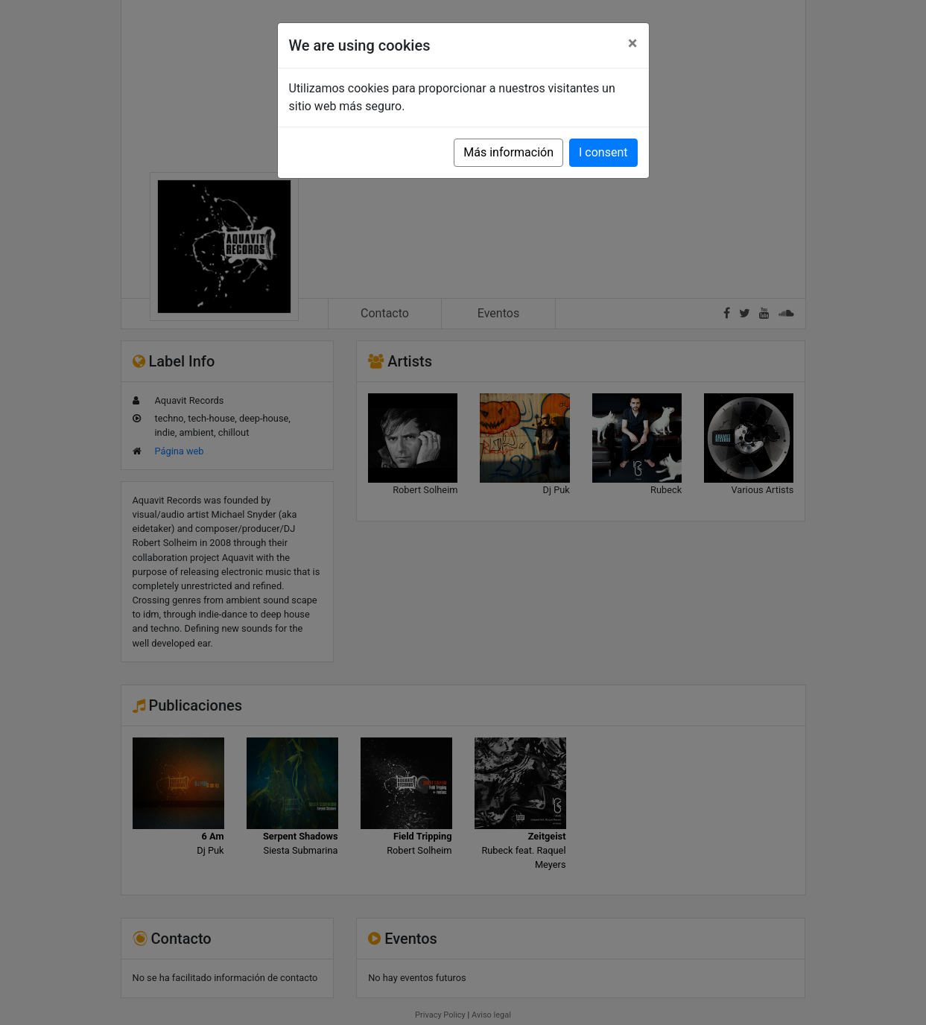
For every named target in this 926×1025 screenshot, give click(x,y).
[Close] (633, 43)
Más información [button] (508, 152)
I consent (603, 152)
